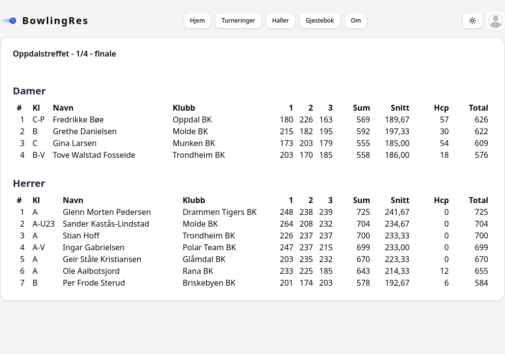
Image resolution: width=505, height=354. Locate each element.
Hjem (197, 20)
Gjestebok (320, 20)
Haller (280, 20)
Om (356, 20)
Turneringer (238, 20)
